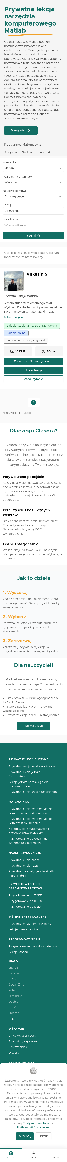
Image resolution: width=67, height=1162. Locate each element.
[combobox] (33, 168)
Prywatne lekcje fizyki (24, 865)
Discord (14, 1052)
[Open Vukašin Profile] (14, 281)
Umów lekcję (34, 370)
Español (14, 1007)
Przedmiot (10, 162)
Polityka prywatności (37, 1123)
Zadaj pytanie (33, 379)
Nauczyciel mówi (14, 190)
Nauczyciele (10, 413)
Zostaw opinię (18, 1046)
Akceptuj (25, 1136)
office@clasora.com (22, 1035)
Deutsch (14, 1001)
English (13, 967)
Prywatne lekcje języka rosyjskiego (33, 791)
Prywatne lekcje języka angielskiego (33, 766)
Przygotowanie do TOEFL (26, 895)
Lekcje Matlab (18, 952)
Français (14, 1012)
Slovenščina (16, 984)
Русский (14, 973)
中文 (11, 1018)
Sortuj (7, 205)
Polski (12, 990)
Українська (15, 995)
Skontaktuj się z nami (23, 1041)
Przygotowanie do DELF (25, 906)
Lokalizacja (10, 219)
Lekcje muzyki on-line (23, 929)
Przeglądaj (21, 130)
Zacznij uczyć (33, 725)
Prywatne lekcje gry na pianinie (30, 923)
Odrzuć (43, 1136)
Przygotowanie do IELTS (25, 901)
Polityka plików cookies (33, 1127)
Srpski (13, 978)
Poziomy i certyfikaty (17, 176)
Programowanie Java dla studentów (33, 946)
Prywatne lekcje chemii (24, 859)
